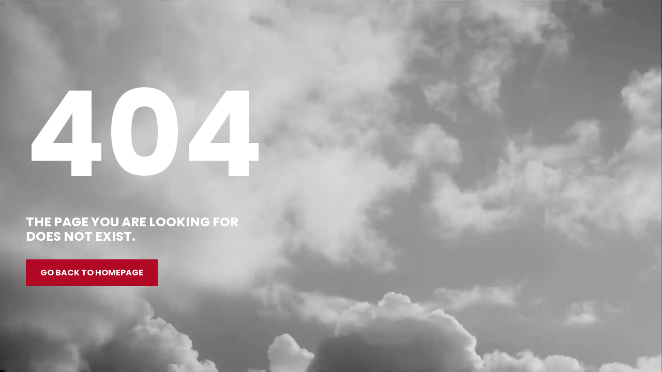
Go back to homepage (91, 272)
